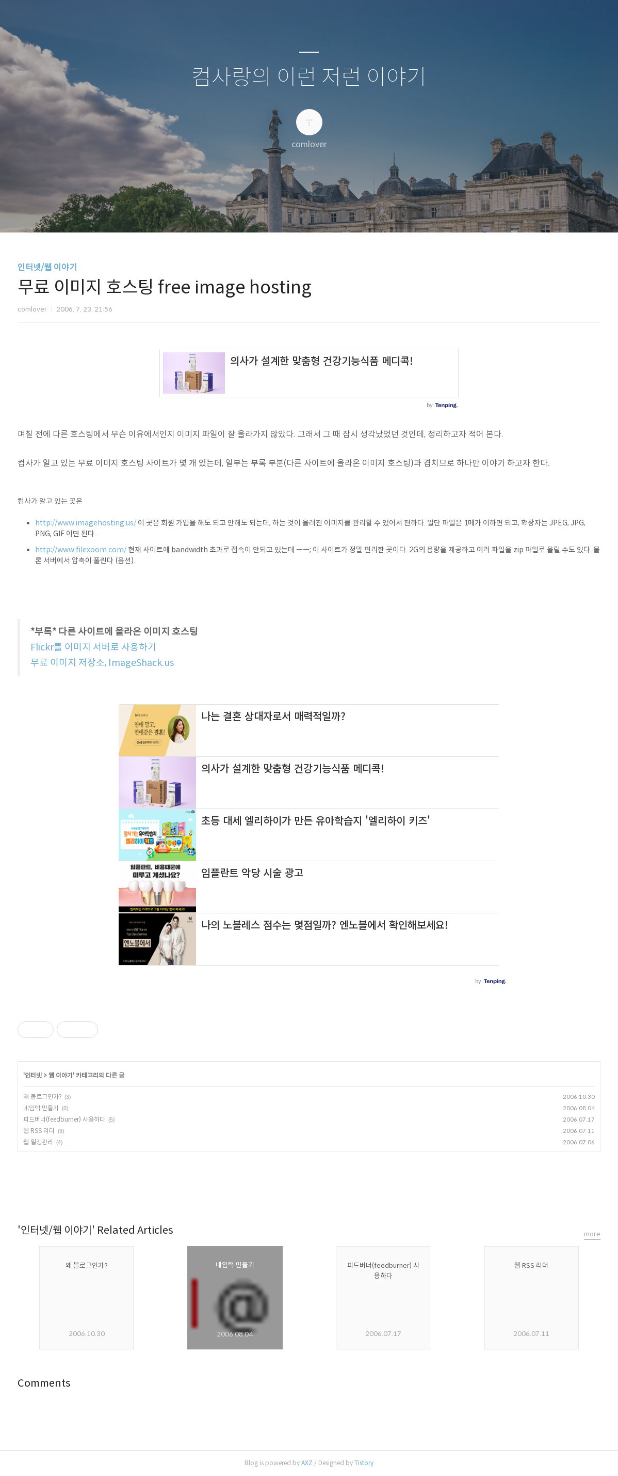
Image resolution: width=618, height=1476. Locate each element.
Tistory (363, 1463)
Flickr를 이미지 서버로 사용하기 (93, 647)
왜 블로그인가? (42, 1096)
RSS (326, 211)
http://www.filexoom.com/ (80, 549)
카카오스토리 (309, 1185)
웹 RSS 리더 (39, 1131)
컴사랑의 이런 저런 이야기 (309, 77)
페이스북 (284, 1185)
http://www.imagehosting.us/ (85, 522)
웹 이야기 (60, 1075)
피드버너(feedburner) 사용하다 (64, 1119)
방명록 (291, 211)
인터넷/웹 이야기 (47, 267)
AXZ (307, 1463)
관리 (361, 211)
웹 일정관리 (38, 1142)
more (592, 1234)
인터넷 (33, 1075)
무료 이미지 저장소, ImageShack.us (102, 663)
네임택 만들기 (41, 1108)
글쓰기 (255, 211)
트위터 (333, 1185)
